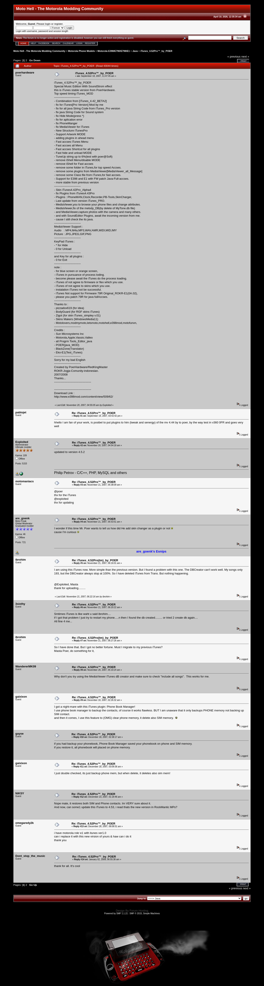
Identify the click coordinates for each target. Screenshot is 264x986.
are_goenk (22, 518)
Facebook (44, 43)
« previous (234, 56)
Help (33, 43)
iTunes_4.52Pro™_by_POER (156, 51)
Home (23, 43)
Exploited (21, 442)
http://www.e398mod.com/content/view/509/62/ (83, 396)
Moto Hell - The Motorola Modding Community (39, 51)
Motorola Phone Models (81, 51)
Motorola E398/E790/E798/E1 (114, 51)
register (58, 23)
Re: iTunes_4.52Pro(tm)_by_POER (95, 560)
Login (79, 43)
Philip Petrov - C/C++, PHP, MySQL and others (90, 473)
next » (245, 56)
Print (243, 61)
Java (135, 51)
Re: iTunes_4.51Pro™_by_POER (93, 413)
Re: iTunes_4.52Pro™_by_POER (94, 442)
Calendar (68, 43)
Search (56, 43)
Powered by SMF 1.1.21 (116, 913)
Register (90, 43)
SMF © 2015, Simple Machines (145, 913)
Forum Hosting (139, 910)
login (48, 23)
